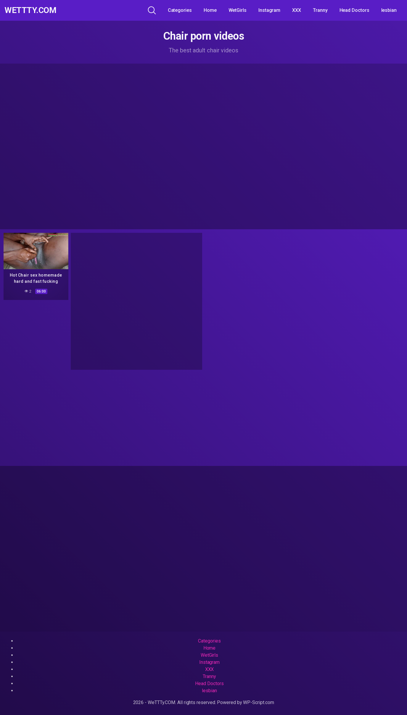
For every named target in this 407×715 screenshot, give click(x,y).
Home (210, 10)
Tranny (320, 10)
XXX (296, 10)
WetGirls (238, 10)
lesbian (389, 10)
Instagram (269, 10)
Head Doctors (354, 10)
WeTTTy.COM (30, 10)
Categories (180, 10)
